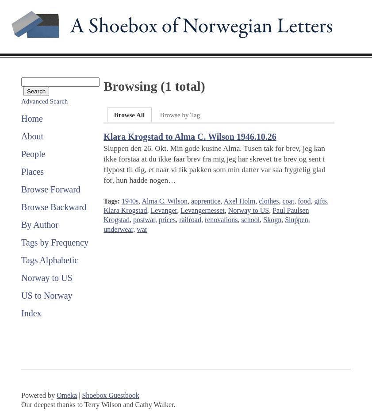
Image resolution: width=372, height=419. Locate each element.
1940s (130, 201)
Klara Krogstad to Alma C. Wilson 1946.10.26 (190, 137)
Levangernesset (202, 210)
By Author (39, 224)
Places (32, 171)
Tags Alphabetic (49, 260)
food (304, 201)
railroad (190, 219)
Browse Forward (51, 189)
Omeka (67, 395)
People (33, 154)
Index (31, 313)
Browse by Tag (180, 115)
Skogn (272, 219)
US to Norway (47, 295)
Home (32, 118)
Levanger (163, 210)
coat (289, 201)
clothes (269, 201)
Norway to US (47, 277)
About (32, 136)
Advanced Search (44, 101)
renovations (221, 219)
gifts (320, 201)
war (142, 229)
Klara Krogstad (125, 210)
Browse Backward (53, 207)
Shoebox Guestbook (110, 395)
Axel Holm (240, 201)
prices (167, 219)
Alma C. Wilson (165, 201)
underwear (118, 229)
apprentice (206, 201)
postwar (144, 219)
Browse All (129, 115)
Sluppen (296, 219)
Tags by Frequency (54, 242)
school (251, 219)
